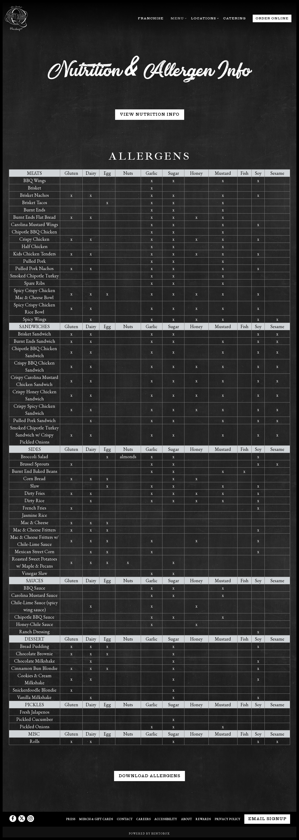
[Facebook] (12, 818)
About (186, 819)
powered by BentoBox (149, 833)
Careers (143, 819)
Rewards (203, 819)
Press (70, 819)
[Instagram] (30, 818)
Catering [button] (234, 18)
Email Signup (267, 818)
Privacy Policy (227, 819)
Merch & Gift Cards (96, 819)
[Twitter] (21, 818)
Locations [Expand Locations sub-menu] (204, 18)
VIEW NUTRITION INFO (149, 114)
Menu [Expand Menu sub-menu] (177, 18)
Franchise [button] (150, 18)
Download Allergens (149, 779)
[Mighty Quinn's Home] (17, 18)
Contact (125, 819)
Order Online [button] (272, 18)
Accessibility (165, 819)
